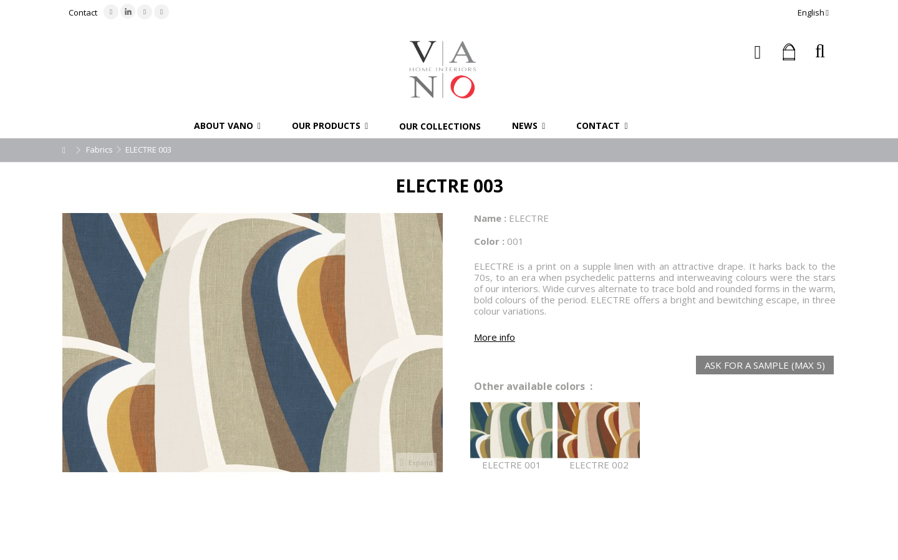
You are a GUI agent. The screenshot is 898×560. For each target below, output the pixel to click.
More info (494, 337)
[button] (227, 125)
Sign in (758, 52)
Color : (489, 241)
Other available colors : (533, 386)
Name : (490, 218)
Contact (83, 12)
